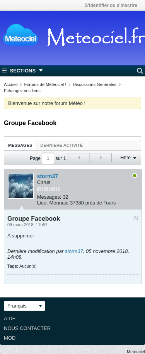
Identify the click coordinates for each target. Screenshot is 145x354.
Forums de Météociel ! (45, 84)
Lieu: (42, 203)
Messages (20, 145)
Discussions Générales (94, 84)
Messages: (49, 197)
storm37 (47, 176)
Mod (9, 338)
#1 (135, 218)
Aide (9, 318)
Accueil (10, 84)
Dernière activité (61, 145)
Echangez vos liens (22, 90)
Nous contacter (27, 328)
